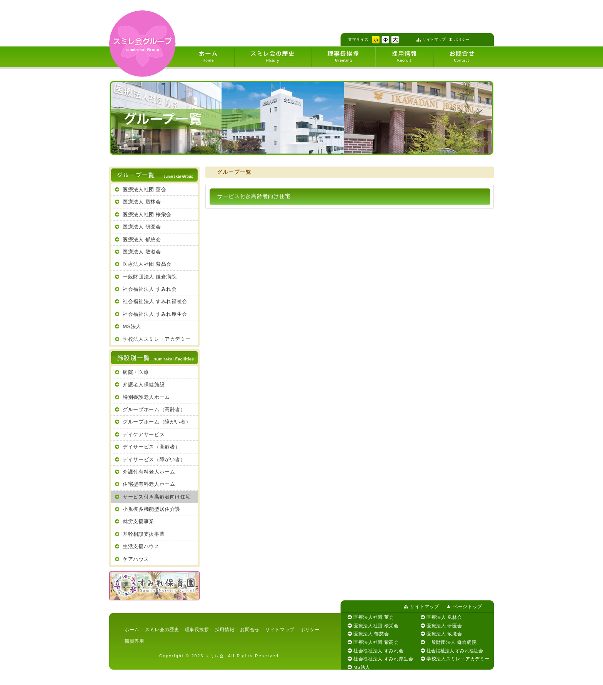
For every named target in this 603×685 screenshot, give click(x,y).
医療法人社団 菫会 (144, 189)
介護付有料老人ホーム (149, 472)
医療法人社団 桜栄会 (147, 214)
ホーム (132, 629)
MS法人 (132, 326)
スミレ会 (214, 656)
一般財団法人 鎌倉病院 (150, 277)
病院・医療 (136, 372)
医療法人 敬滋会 (142, 252)
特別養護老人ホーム (146, 397)
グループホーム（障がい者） (157, 422)
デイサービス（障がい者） (154, 459)
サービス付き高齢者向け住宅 (157, 497)
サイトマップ (434, 39)
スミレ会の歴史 (162, 629)
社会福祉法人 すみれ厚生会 (155, 314)
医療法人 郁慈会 (142, 239)
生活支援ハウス (141, 546)
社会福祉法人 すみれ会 (150, 289)
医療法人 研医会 (142, 227)
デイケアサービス (144, 434)
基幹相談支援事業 (144, 534)
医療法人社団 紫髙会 (147, 264)
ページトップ (467, 606)
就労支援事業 (138, 521)
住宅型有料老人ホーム (149, 484)
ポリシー (462, 39)
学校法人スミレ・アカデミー (157, 339)
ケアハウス (136, 559)
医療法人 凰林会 (142, 202)
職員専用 (134, 640)
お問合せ (250, 629)
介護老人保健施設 (144, 384)
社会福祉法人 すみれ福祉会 (155, 301)
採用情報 (225, 629)
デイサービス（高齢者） (151, 447)
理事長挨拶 (197, 629)
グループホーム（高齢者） (154, 409)
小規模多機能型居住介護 (151, 509)
